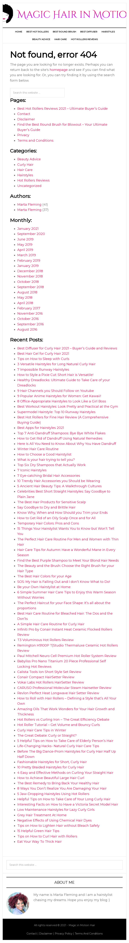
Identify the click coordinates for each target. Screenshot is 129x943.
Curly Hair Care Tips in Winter (41, 730)
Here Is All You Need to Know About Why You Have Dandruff (66, 444)
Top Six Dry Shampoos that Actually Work (51, 465)
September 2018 (30, 287)
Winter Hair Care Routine (38, 449)
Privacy (23, 135)
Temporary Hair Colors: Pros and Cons (48, 523)
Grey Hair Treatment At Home (42, 815)
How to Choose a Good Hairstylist (44, 454)
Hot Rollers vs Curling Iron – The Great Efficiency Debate (63, 720)
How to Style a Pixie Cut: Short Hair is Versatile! (55, 375)
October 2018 (28, 282)
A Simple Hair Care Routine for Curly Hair (50, 624)
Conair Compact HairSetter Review (45, 677)
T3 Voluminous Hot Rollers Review (45, 640)
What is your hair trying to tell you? (46, 460)
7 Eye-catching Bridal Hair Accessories (48, 476)
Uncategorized (29, 186)
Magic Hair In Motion (64, 13)
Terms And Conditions (89, 933)
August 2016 (27, 330)
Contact (23, 114)
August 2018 (27, 292)
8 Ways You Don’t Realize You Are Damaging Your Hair (62, 788)
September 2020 (31, 234)
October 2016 (28, 319)
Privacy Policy (63, 933)
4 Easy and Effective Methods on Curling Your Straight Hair (65, 773)
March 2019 (26, 255)
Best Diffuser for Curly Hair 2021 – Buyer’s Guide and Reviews (67, 348)
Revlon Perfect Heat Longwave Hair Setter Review (58, 693)
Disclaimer (26, 119)
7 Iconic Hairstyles (32, 470)
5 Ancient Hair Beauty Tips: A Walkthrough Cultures (59, 486)
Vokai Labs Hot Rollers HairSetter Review (50, 682)
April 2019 (25, 250)
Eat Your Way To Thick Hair (39, 842)
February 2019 (28, 261)
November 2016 (30, 314)
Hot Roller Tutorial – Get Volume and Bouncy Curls (58, 725)
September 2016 (30, 324)
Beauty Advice (29, 159)
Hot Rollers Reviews (33, 180)
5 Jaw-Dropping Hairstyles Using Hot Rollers (53, 794)
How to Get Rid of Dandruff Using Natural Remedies (59, 438)
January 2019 (28, 266)
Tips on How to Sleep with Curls (43, 359)
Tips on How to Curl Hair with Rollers (47, 836)
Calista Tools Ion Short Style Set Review (49, 672)
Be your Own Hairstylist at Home (44, 587)
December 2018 (30, 271)
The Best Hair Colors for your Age (44, 576)
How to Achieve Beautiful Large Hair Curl (50, 778)
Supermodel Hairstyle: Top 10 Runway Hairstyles (56, 412)
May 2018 (24, 298)
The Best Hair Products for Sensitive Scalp (51, 502)
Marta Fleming (29, 205)
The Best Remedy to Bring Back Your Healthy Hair (58, 783)
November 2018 (30, 276)
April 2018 (25, 303)
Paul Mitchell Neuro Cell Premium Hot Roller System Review (66, 656)
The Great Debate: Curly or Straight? (47, 736)
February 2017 (28, 308)
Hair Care (25, 170)
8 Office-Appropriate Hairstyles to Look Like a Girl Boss (61, 401)
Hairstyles (25, 175)
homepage (59, 70)
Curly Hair (25, 165)
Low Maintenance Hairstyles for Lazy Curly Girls (56, 810)
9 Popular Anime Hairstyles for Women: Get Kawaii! (59, 396)
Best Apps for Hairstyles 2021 (40, 428)
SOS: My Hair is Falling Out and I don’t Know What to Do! (63, 582)
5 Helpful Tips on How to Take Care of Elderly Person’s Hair (65, 741)
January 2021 (28, 229)
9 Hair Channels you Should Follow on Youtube (55, 391)
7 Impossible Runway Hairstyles (43, 370)
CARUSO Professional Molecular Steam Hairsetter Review (64, 688)
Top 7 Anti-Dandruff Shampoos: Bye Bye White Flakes (61, 433)
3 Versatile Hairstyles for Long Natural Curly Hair (56, 364)
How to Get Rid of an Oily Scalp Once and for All (56, 518)
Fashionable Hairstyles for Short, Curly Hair (52, 762)
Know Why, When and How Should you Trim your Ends (62, 513)
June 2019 (25, 239)
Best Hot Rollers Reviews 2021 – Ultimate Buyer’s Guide (62, 109)
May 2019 (24, 245)
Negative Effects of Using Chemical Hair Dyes (54, 820)
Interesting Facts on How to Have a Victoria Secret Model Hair (67, 804)
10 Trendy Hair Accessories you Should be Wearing (58, 481)
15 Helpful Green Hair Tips (38, 831)
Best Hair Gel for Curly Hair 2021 (43, 354)
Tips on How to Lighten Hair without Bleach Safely (58, 826)
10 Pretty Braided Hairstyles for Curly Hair (50, 767)
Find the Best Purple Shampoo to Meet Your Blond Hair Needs (68, 561)
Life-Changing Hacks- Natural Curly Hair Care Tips (58, 746)
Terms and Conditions (35, 141)
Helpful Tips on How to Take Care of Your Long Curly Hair (63, 799)
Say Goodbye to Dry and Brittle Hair (46, 507)
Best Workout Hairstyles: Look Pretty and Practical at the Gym (67, 407)
